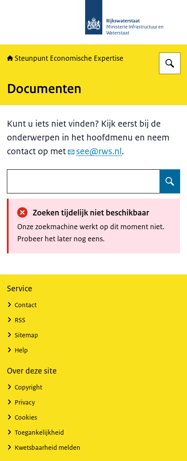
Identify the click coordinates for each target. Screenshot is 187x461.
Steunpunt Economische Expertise (65, 58)
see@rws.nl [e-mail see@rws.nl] (95, 151)
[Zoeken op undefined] (169, 181)
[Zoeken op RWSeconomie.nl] (169, 63)
